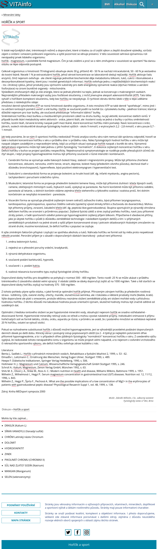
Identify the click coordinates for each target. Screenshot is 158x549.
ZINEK (8, 454)
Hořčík (132, 74)
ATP (136, 95)
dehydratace (9, 147)
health (77, 371)
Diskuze (131, 4)
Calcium (43, 364)
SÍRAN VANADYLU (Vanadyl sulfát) (24, 431)
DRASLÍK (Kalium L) (15, 425)
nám (32, 136)
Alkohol (119, 4)
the (62, 381)
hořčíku (64, 98)
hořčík (5, 61)
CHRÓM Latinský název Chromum (24, 437)
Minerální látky (11, 14)
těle (127, 98)
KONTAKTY (21, 512)
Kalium (17, 367)
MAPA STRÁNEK (21, 520)
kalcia (36, 265)
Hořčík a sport (21, 409)
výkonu (37, 343)
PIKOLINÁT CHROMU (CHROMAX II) (25, 459)
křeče (133, 183)
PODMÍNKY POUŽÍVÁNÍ (21, 505)
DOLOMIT (10, 442)
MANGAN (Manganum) (18, 471)
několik (6, 235)
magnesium (17, 61)
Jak (3, 136)
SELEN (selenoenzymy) (17, 477)
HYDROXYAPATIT (14, 448)
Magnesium (26, 364)
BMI (107, 4)
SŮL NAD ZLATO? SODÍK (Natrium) (24, 465)
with (14, 384)
